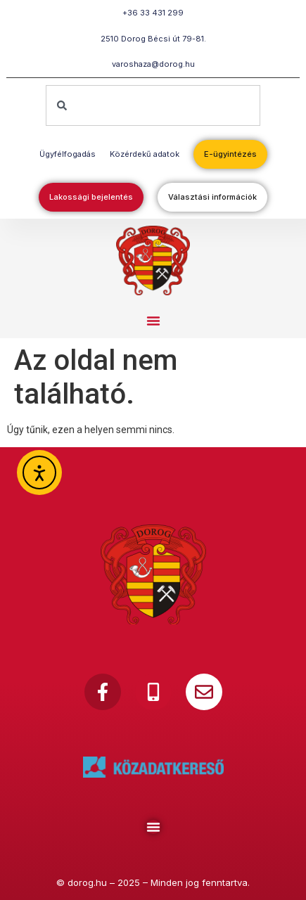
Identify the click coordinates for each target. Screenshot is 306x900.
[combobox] (153, 105)
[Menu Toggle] (153, 827)
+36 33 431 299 (153, 13)
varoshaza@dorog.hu (153, 64)
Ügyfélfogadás (67, 154)
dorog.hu (87, 882)
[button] (153, 320)
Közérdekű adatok (144, 154)
